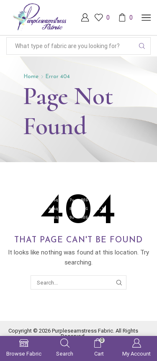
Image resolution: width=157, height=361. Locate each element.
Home (31, 76)
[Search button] (142, 46)
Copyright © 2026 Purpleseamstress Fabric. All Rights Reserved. (73, 333)
